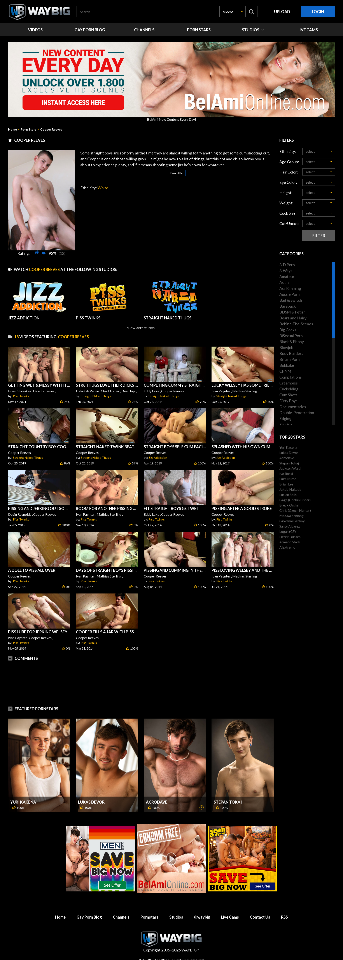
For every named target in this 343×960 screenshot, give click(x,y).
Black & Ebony (291, 341)
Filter (318, 235)
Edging (285, 418)
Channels (121, 917)
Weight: (286, 203)
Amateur (286, 276)
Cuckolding (288, 388)
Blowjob (286, 347)
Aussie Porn (289, 294)
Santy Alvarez (289, 526)
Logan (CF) (287, 531)
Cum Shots (288, 394)
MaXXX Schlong (291, 516)
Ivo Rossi (286, 473)
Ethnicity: (287, 151)
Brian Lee (286, 484)
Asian (284, 282)
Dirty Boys (288, 400)
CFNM (285, 371)
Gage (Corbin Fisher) (295, 500)
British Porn (289, 359)
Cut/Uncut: (289, 223)
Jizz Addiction (158, 457)
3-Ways (285, 270)
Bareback (287, 306)
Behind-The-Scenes (296, 323)
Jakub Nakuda (290, 489)
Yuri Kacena (23, 802)
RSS (284, 917)
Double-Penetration (296, 412)
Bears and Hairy (292, 317)
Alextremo (287, 547)
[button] (232, 11)
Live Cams (230, 917)
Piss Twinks (21, 396)
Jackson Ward (290, 468)
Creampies (288, 383)
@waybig (202, 917)
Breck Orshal (289, 505)
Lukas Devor (91, 802)
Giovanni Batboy (292, 521)
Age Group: (289, 162)
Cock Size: (288, 213)
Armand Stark (289, 542)
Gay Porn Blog (89, 917)
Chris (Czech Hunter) (295, 510)
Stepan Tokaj (228, 802)
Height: (285, 193)
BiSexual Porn (291, 335)
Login (318, 11)
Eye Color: (288, 182)
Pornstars (149, 917)
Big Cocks (287, 329)
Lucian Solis (288, 494)
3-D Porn (287, 264)
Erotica (285, 424)
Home (12, 129)
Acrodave (156, 802)
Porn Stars (28, 129)
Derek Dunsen (290, 537)
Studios (176, 917)
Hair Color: (288, 172)
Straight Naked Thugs (96, 396)
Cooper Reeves (51, 129)
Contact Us (260, 917)
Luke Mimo (287, 479)
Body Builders (291, 353)
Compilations (290, 377)
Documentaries (292, 406)
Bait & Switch (290, 300)
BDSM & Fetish (292, 312)
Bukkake (286, 365)
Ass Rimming (290, 288)
